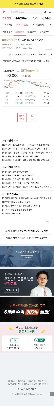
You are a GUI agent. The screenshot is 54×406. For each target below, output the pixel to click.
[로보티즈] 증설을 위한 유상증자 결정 (17, 210)
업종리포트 (32, 32)
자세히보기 (27, 257)
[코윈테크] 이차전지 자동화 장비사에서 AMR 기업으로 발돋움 (26, 198)
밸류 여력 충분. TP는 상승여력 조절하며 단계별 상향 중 (31, 238)
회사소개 (11, 381)
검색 (44, 12)
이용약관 (41, 381)
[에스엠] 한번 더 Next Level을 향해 (16, 202)
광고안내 (31, 381)
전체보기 (51, 25)
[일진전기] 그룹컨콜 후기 (12, 213)
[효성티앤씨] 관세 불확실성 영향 (15, 172)
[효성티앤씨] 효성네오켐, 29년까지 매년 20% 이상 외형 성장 (26, 187)
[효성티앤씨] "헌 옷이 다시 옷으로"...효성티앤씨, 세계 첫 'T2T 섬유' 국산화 (27, 149)
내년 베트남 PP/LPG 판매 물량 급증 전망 (30, 231)
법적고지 (27, 384)
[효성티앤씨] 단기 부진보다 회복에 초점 (18, 179)
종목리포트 (19, 32)
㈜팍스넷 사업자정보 (26, 389)
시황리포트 (7, 32)
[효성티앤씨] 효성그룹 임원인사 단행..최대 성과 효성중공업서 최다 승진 (27, 145)
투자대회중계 (38, 25)
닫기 (50, 4)
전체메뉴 (51, 12)
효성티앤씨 (9, 70)
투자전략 (6, 18)
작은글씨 (47, 48)
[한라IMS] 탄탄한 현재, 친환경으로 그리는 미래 (21, 206)
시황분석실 (7, 25)
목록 (47, 222)
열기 (52, 394)
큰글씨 (50, 48)
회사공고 (21, 381)
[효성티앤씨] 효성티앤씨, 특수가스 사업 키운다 (20, 156)
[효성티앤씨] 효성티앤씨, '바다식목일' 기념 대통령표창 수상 (26, 160)
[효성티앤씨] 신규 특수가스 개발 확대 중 (18, 175)
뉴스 (35, 18)
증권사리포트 (22, 25)
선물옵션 (46, 18)
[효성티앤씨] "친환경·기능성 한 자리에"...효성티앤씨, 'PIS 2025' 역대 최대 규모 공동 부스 (27, 153)
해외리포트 (44, 32)
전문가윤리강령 (40, 384)
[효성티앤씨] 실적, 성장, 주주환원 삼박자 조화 (20, 183)
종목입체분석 (22, 18)
